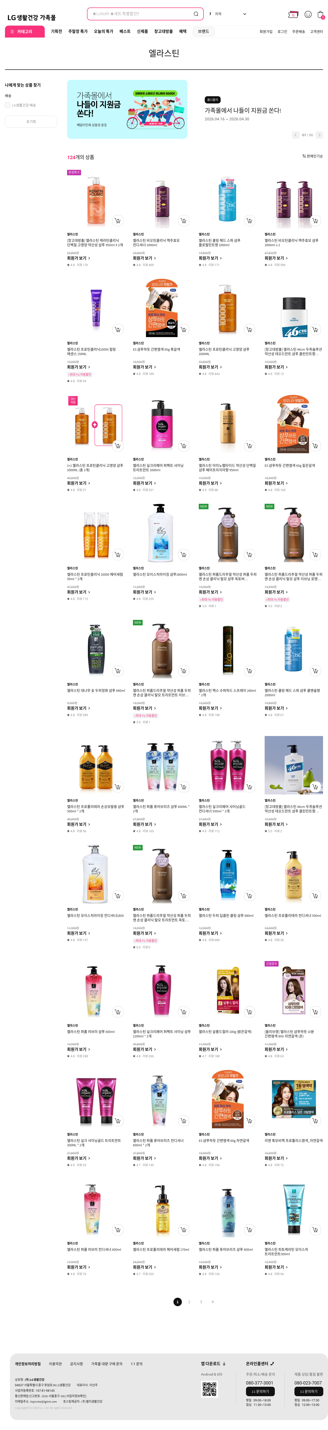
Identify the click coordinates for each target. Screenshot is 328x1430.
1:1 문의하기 (260, 1391)
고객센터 (316, 31)
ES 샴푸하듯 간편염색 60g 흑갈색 (156, 349)
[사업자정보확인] (75, 1396)
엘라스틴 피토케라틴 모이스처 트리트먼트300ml (286, 1251)
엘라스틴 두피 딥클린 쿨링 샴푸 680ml (226, 915)
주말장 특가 (78, 31)
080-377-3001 (259, 1382)
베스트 (125, 31)
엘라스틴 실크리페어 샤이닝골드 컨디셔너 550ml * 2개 (222, 808)
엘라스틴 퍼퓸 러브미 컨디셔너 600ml (94, 1249)
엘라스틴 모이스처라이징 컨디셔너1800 (95, 915)
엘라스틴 (72, 234)
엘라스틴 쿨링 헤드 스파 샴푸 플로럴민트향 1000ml (220, 242)
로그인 (282, 31)
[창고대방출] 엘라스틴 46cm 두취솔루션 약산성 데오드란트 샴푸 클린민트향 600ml (293, 811)
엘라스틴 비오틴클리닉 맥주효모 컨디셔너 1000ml (156, 242)
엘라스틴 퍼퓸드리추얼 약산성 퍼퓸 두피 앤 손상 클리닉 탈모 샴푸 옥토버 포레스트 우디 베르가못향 (228, 579)
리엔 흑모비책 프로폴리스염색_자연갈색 (294, 1140)
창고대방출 (163, 31)
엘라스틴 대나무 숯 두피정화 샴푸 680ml (96, 690)
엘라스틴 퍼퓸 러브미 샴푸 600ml (91, 1031)
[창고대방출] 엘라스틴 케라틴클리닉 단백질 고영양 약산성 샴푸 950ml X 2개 (95, 242)
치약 (215, 13)
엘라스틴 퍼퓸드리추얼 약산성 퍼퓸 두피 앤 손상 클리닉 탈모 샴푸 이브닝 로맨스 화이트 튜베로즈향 (294, 579)
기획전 (56, 31)
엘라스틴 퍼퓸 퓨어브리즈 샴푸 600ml (226, 1249)
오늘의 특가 (103, 31)
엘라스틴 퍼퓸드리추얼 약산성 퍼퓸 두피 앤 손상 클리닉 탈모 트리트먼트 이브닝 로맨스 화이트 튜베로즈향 (162, 695)
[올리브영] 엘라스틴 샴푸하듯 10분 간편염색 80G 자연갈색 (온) (289, 1033)
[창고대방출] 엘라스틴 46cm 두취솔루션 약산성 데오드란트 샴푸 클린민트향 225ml (293, 354)
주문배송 (298, 31)
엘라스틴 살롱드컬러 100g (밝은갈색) (225, 1031)
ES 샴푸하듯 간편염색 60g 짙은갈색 (290, 465)
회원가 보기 (76, 258)
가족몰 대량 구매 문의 (107, 1364)
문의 (137, 1364)
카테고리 (24, 31)
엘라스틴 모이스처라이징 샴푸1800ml (160, 574)
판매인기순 (315, 156)
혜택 (183, 31)
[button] (295, 135)
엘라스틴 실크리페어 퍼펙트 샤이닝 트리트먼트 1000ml (158, 467)
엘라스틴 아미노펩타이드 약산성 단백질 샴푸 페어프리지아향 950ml (227, 467)
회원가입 (266, 31)
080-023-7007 (308, 1382)
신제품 (142, 31)
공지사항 (76, 1364)
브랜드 (203, 31)
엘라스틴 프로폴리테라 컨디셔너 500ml (293, 915)
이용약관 (55, 1364)
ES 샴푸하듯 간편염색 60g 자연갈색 (224, 1140)
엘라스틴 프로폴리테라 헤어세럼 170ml (161, 1249)
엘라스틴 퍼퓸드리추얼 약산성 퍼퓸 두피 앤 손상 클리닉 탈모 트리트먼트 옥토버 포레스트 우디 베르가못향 (162, 920)
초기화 (31, 121)
